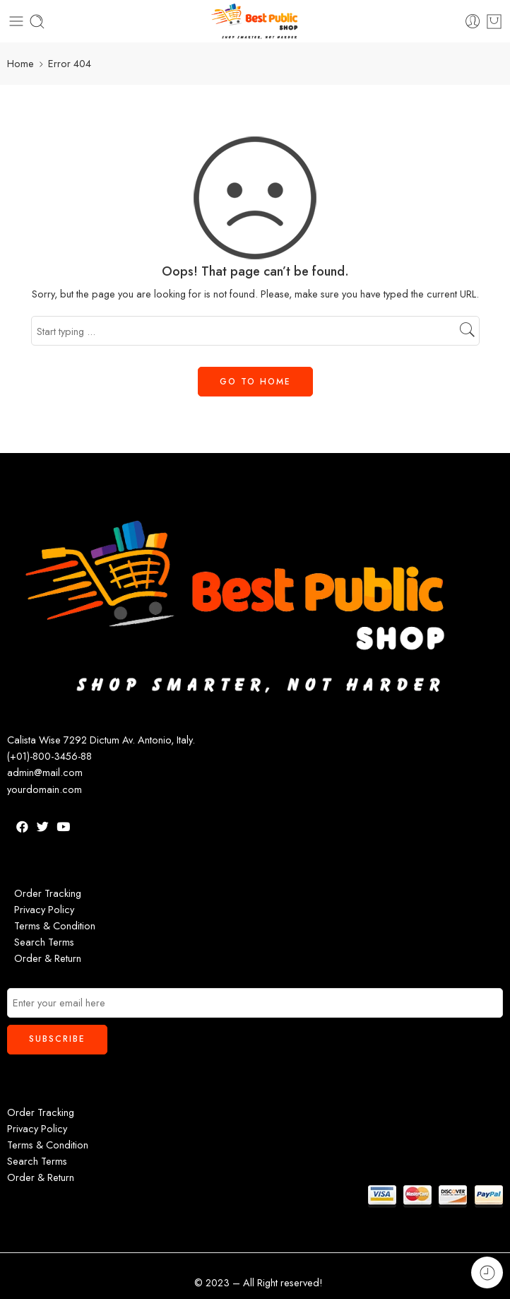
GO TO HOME (255, 381)
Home (20, 63)
